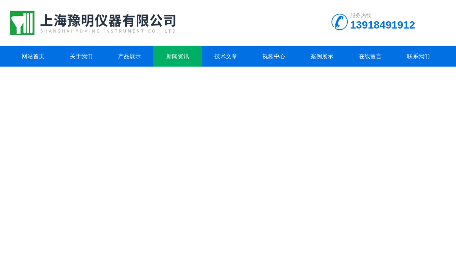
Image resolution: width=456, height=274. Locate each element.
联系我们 (418, 56)
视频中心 (273, 56)
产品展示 (129, 56)
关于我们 (81, 56)
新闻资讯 (177, 56)
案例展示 (322, 56)
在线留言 (370, 56)
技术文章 (226, 56)
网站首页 (33, 56)
